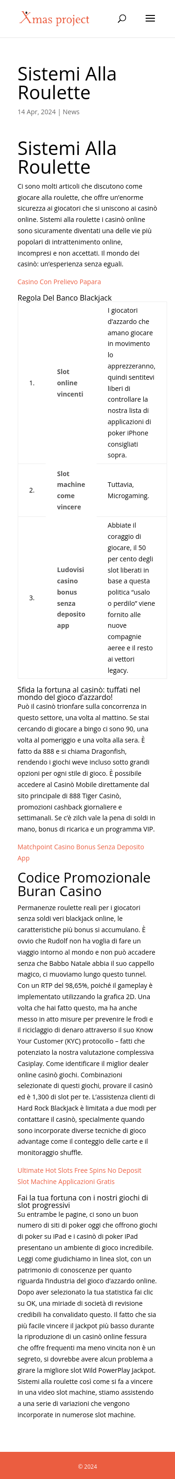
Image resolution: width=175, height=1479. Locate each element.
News (71, 111)
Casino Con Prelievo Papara (59, 281)
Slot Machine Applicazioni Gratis (66, 1181)
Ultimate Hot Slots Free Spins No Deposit (80, 1170)
